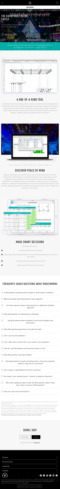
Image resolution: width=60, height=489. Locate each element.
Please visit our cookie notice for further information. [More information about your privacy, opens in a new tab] (41, 483)
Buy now (36, 437)
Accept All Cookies (36, 486)
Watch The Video (9, 34)
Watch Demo (25, 437)
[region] (30, 483)
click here (37, 442)
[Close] (57, 480)
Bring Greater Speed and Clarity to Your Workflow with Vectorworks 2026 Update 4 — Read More (30, 46)
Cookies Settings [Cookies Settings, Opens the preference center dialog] (22, 486)
